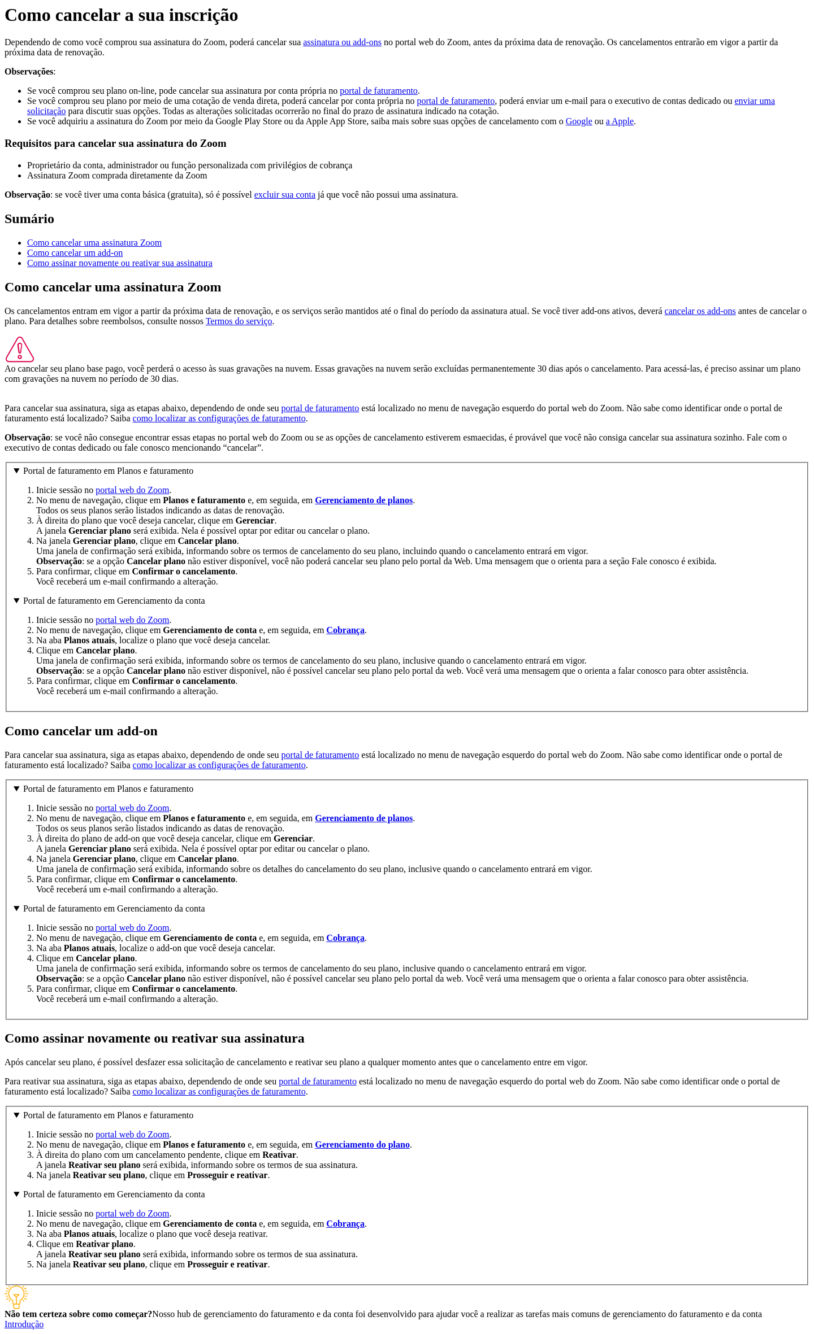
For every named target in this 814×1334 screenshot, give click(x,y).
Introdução (24, 1324)
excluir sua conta (284, 194)
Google (579, 121)
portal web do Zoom (132, 490)
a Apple (620, 121)
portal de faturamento (379, 90)
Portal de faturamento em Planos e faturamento (108, 471)
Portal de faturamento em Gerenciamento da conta (114, 600)
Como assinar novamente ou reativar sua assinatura (120, 263)
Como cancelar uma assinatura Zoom (94, 242)
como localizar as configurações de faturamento (219, 418)
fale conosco (147, 447)
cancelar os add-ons (700, 311)
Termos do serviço (239, 321)
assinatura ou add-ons (342, 42)
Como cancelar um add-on (75, 253)
